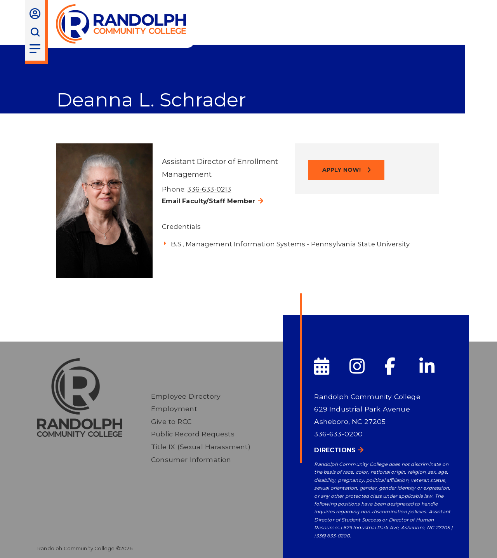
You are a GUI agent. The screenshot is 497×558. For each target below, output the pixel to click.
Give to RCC (171, 421)
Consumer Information (191, 459)
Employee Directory (186, 396)
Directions (335, 450)
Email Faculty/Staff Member (208, 201)
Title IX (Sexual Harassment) (200, 447)
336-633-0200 (338, 434)
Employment (174, 409)
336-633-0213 (209, 189)
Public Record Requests (193, 434)
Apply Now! (342, 169)
